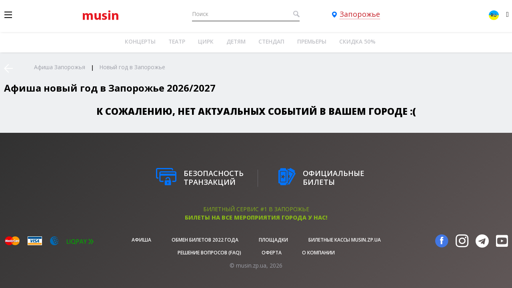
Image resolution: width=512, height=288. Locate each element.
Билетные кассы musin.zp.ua (344, 239)
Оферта (272, 252)
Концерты (140, 41)
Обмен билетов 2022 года (205, 239)
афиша (141, 239)
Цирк (206, 41)
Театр (176, 41)
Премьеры (311, 41)
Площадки (273, 239)
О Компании (318, 252)
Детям (236, 41)
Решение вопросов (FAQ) (209, 252)
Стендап (271, 41)
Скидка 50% (357, 41)
